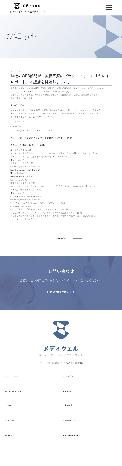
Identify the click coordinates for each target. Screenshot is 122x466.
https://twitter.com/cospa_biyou (24, 206)
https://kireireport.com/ (79, 92)
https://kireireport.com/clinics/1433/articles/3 (30, 167)
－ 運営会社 (68, 399)
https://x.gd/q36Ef (18, 126)
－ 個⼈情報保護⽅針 (72, 453)
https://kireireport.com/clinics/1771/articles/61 (31, 200)
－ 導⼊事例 (68, 416)
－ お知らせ (11, 453)
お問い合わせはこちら (61, 294)
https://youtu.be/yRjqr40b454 (23, 180)
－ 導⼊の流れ (12, 435)
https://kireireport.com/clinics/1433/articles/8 (30, 170)
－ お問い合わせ (70, 435)
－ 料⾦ (9, 416)
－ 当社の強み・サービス (18, 399)
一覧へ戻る (61, 239)
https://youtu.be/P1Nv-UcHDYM (24, 176)
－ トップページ (13, 381)
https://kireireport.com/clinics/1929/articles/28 (31, 196)
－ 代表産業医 (69, 381)
